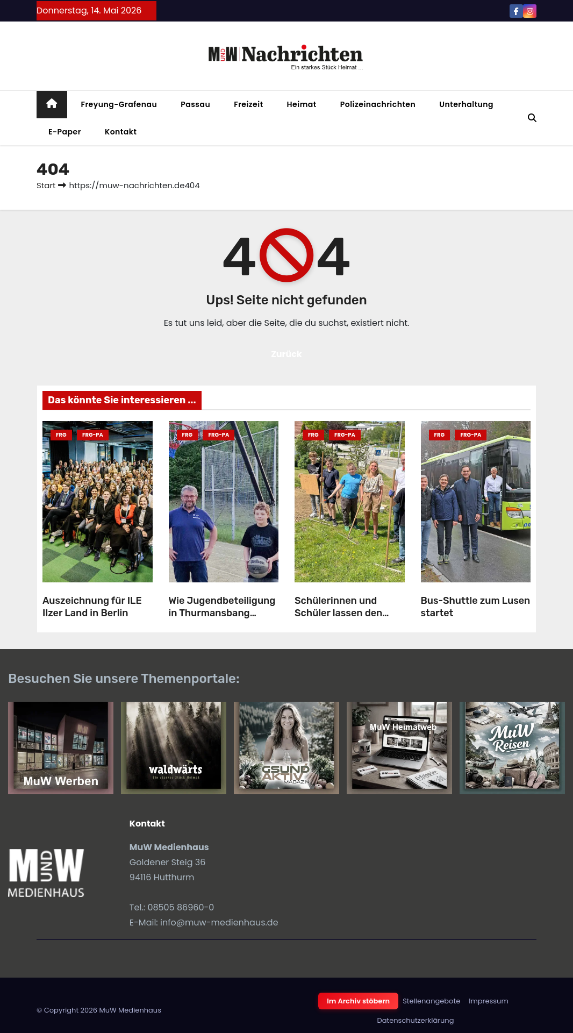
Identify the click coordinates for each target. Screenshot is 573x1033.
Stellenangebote (431, 1001)
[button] (532, 118)
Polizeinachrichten (378, 104)
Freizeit (248, 104)
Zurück (286, 354)
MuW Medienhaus (130, 1010)
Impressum (488, 1001)
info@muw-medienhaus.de (219, 922)
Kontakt (121, 131)
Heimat (302, 104)
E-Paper (64, 131)
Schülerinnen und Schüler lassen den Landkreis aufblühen (342, 613)
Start (46, 185)
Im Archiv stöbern (358, 1001)
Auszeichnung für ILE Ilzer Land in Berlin (92, 607)
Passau (195, 104)
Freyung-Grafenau (119, 104)
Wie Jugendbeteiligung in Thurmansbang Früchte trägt (222, 613)
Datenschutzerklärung (415, 1020)
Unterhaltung (466, 104)
